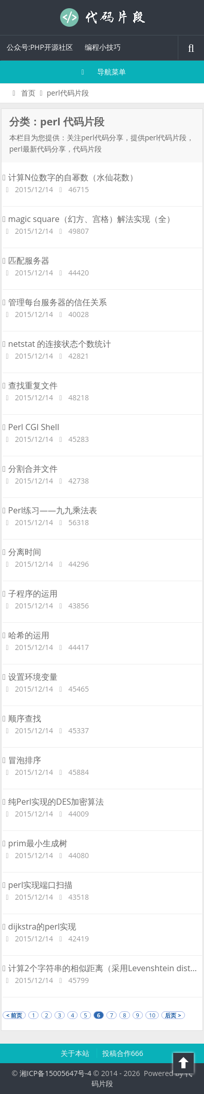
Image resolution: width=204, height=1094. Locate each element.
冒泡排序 (22, 760)
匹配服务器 (26, 260)
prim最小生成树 (35, 843)
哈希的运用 (26, 635)
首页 (22, 93)
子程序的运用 (30, 593)
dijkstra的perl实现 (39, 926)
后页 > (173, 1015)
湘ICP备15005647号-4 (55, 1073)
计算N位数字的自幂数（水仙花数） (70, 177)
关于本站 (76, 1053)
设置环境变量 (30, 676)
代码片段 (102, 17)
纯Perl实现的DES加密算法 (53, 801)
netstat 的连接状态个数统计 (57, 343)
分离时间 (22, 552)
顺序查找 (22, 718)
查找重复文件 (30, 385)
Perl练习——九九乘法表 (50, 510)
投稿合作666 (122, 1053)
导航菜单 (102, 72)
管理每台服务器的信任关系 (55, 302)
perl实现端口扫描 (37, 885)
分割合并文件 (30, 468)
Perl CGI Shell (31, 427)
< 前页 (14, 1015)
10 (152, 1015)
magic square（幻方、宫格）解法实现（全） (89, 219)
